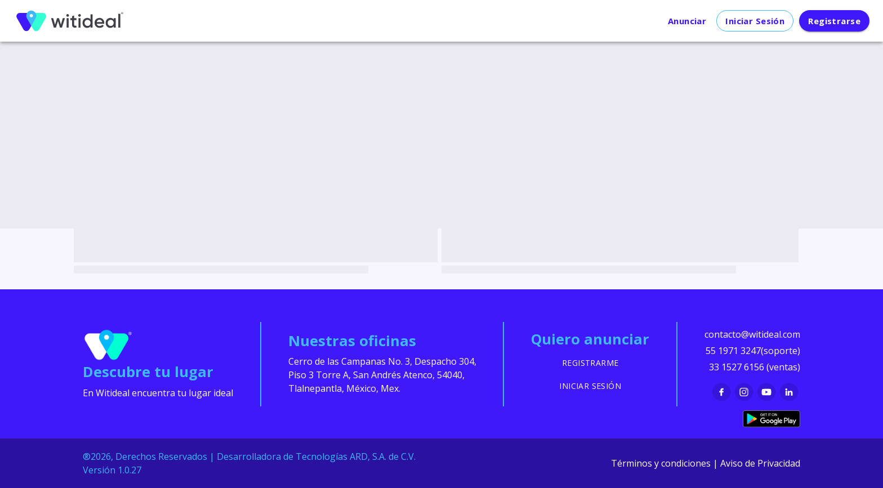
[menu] (70, 21)
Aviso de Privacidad (760, 463)
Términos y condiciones (661, 463)
